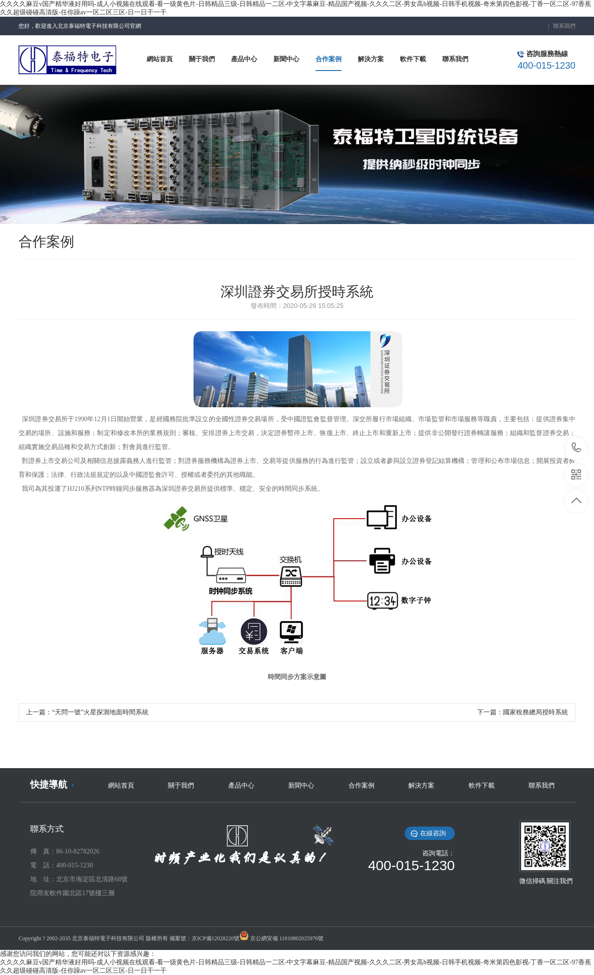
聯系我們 (564, 26)
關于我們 (181, 785)
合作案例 (361, 785)
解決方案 (421, 785)
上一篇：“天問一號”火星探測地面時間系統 (87, 712)
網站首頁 (121, 785)
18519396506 (576, 448)
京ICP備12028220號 (215, 938)
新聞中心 (301, 785)
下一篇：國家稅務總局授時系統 (522, 712)
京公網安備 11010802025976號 (287, 938)
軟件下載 (482, 785)
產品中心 (241, 785)
